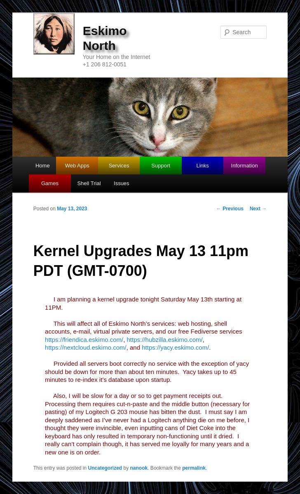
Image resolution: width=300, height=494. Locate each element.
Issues (121, 183)
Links (202, 165)
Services (119, 165)
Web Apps (77, 165)
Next (258, 209)
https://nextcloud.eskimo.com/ (86, 347)
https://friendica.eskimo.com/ (84, 339)
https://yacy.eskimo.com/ (175, 347)
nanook (139, 468)
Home (42, 165)
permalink (194, 468)
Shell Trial (89, 183)
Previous (230, 209)
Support (160, 165)
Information (244, 165)
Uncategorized (105, 468)
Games (50, 183)
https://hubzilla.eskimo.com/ (165, 339)
